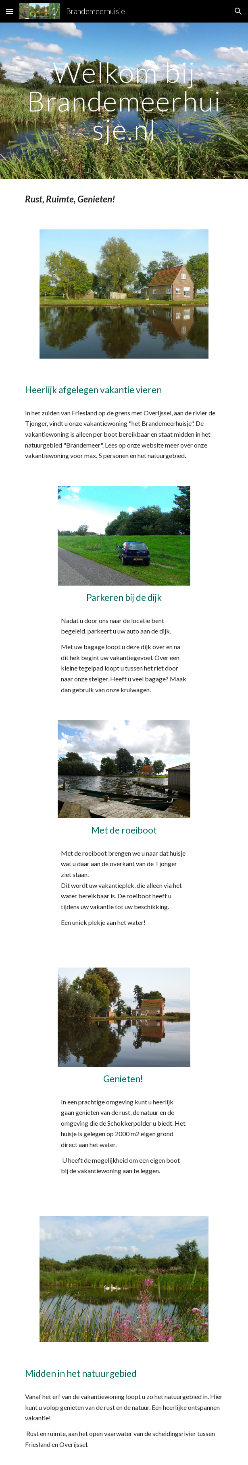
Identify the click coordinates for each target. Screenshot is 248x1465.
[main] (124, 100)
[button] (9, 11)
